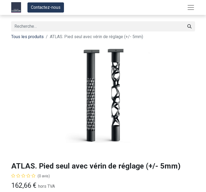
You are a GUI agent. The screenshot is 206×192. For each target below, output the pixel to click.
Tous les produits (27, 36)
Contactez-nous (45, 7)
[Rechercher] (189, 26)
